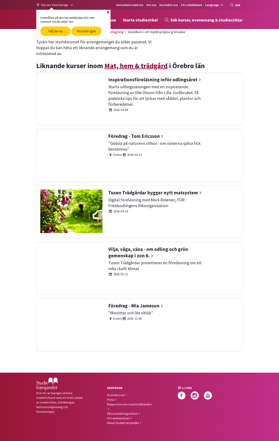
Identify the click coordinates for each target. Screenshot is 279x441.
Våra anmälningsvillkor (122, 413)
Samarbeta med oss (129, 5)
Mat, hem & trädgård (136, 65)
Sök (235, 5)
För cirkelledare (191, 5)
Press (110, 400)
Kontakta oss (168, 5)
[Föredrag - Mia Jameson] (139, 324)
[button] (55, 5)
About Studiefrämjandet (123, 423)
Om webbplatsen (118, 418)
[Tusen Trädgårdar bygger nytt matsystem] (139, 211)
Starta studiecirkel (140, 20)
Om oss (151, 5)
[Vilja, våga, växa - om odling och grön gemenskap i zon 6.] (139, 268)
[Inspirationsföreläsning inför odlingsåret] (139, 98)
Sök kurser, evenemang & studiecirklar (203, 20)
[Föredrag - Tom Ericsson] (139, 155)
